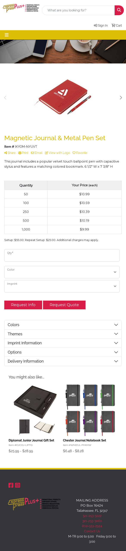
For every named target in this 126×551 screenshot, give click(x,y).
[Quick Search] (78, 10)
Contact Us (92, 531)
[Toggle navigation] (6, 35)
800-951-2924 (92, 526)
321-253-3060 (92, 521)
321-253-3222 (92, 516)
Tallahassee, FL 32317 (92, 510)
